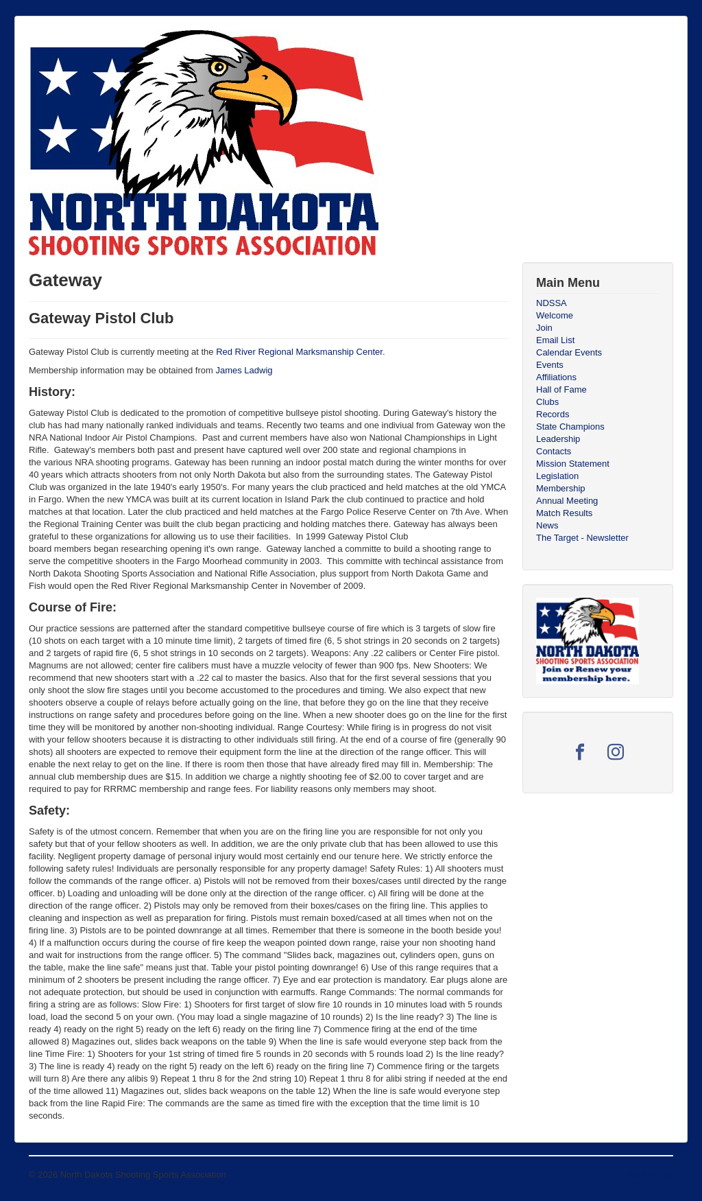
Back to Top (650, 1174)
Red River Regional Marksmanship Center (299, 352)
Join (544, 328)
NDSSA (551, 303)
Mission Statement (572, 463)
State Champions (570, 426)
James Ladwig (243, 370)
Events (550, 365)
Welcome (554, 315)
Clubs (547, 402)
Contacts (553, 451)
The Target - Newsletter (582, 538)
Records (552, 414)
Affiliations (556, 377)
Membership (560, 488)
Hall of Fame (561, 389)
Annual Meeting (567, 500)
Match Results (564, 513)
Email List (555, 340)
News (547, 525)
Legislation (557, 476)
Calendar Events (569, 352)
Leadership (558, 439)
